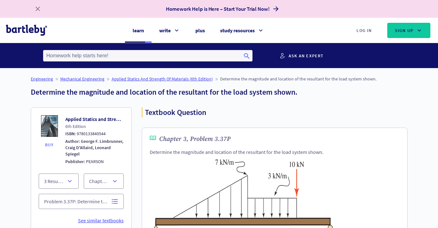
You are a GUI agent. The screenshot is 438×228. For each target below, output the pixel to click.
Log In (364, 30)
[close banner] (38, 9)
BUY (49, 145)
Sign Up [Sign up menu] (409, 30)
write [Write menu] (169, 30)
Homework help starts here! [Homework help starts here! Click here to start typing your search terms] (77, 55)
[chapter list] (59, 181)
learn (138, 30)
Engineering (42, 79)
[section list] (104, 181)
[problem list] (81, 201)
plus (200, 30)
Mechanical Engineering (82, 79)
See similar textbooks (101, 220)
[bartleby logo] (26, 30)
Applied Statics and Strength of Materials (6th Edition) (162, 79)
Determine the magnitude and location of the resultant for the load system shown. (298, 79)
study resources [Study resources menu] (242, 30)
